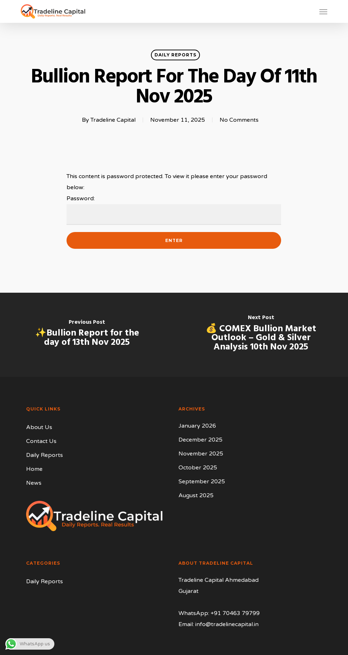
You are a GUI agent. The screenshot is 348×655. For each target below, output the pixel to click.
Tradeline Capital (113, 120)
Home (34, 469)
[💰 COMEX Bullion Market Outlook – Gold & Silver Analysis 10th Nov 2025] (261, 335)
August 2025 (196, 495)
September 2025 (201, 481)
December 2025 (200, 439)
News (33, 483)
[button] (323, 11)
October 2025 (197, 467)
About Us (39, 427)
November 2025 (200, 453)
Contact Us (41, 441)
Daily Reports (175, 54)
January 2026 (197, 425)
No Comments (239, 120)
